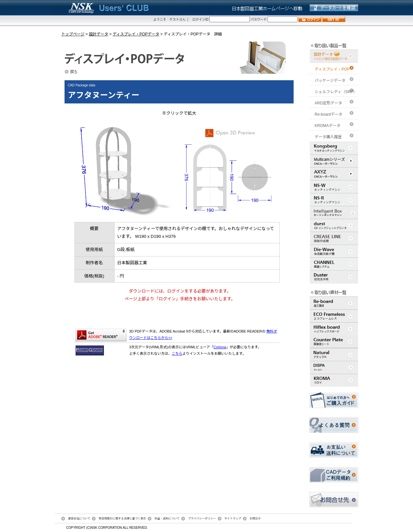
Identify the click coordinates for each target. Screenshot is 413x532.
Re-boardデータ (328, 114)
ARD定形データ (328, 103)
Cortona (220, 347)
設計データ (98, 34)
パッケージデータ (330, 80)
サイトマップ (232, 518)
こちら (177, 353)
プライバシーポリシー (202, 518)
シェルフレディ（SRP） (336, 92)
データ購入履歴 (328, 137)
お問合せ (255, 518)
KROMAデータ (327, 125)
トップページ (73, 34)
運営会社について (79, 518)
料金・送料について (167, 518)
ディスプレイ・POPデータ (136, 34)
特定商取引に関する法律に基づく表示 (122, 518)
